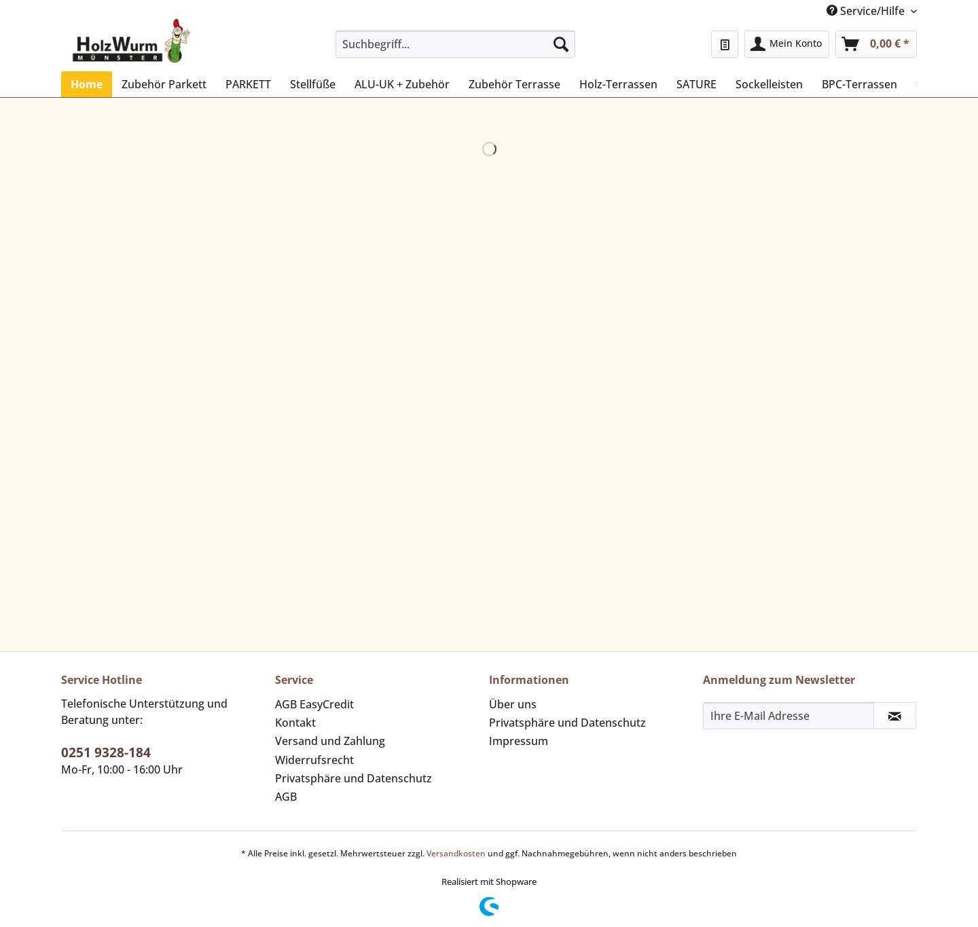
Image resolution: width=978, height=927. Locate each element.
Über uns (513, 704)
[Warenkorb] (876, 44)
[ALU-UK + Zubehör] (402, 84)
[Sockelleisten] (769, 84)
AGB (286, 796)
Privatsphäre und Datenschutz (353, 778)
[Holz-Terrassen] (618, 84)
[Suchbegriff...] (455, 44)
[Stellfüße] (312, 84)
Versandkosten (456, 853)
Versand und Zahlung (330, 740)
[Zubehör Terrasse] (514, 84)
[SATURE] (696, 84)
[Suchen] (561, 44)
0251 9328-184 (106, 752)
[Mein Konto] (786, 44)
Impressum (518, 740)
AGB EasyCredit (314, 704)
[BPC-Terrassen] (859, 84)
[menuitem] (455, 51)
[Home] (86, 84)
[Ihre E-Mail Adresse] (788, 715)
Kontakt (295, 722)
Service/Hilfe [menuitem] (867, 10)
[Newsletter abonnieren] (894, 715)
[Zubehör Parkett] (164, 84)
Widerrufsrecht (314, 759)
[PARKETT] (248, 84)
